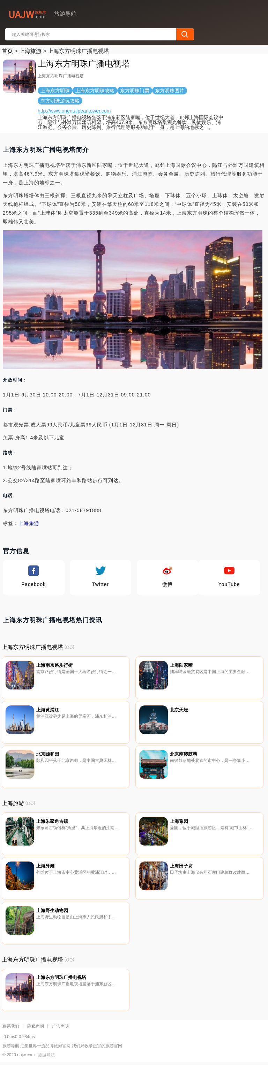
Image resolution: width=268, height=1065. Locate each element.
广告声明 (60, 1026)
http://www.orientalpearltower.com (74, 111)
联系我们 (10, 1026)
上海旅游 (30, 51)
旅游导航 (46, 1054)
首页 (7, 51)
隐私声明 (35, 1026)
